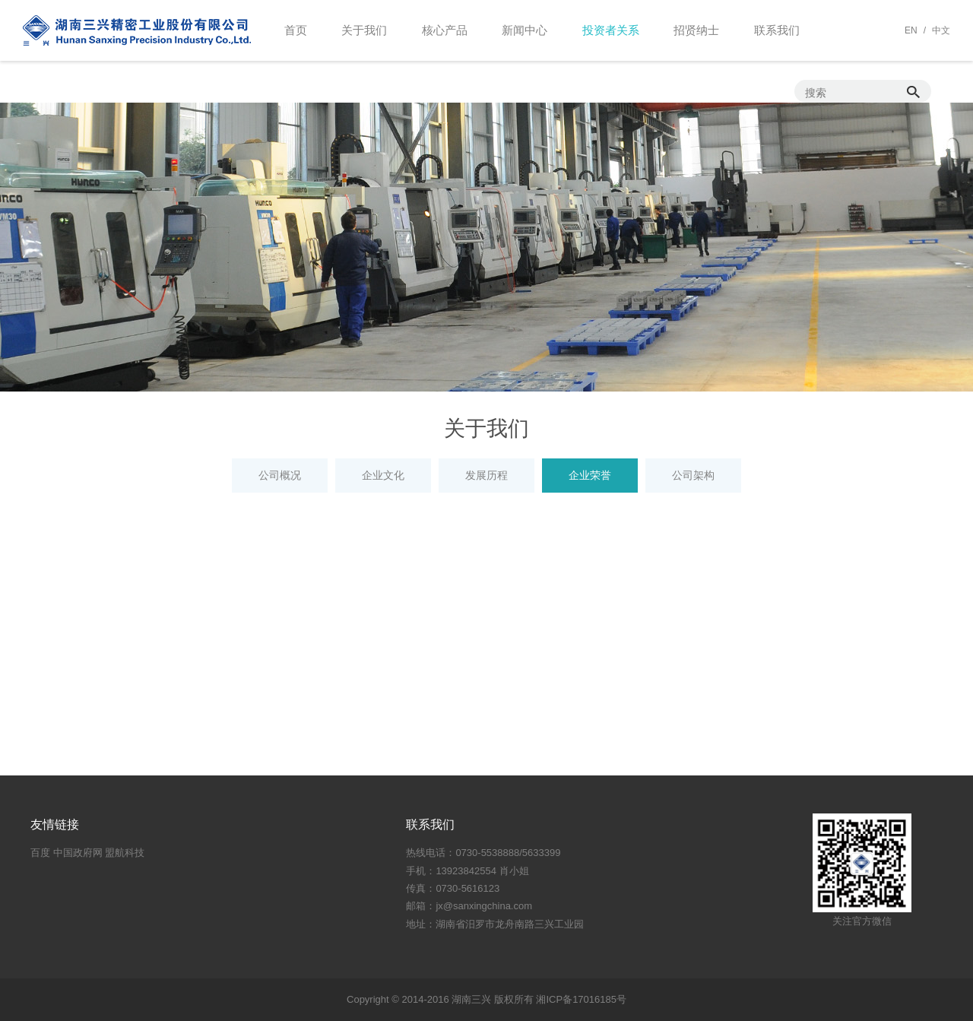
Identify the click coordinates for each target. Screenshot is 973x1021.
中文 (941, 30)
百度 (40, 852)
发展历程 (486, 475)
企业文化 (383, 475)
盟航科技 (124, 852)
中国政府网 (78, 852)
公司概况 (279, 475)
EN (911, 30)
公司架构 (693, 475)
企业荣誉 (590, 475)
